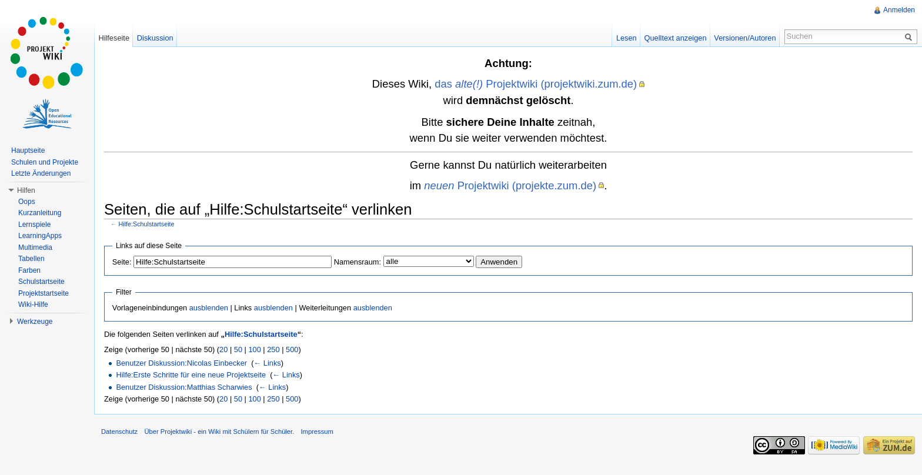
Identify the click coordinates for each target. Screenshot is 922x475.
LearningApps (40, 236)
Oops (26, 202)
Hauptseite (28, 150)
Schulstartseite (41, 281)
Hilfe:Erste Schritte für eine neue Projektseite (191, 374)
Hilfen (26, 190)
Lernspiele (34, 224)
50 (238, 349)
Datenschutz (119, 431)
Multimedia (35, 247)
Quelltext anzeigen (675, 38)
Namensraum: (357, 261)
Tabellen (31, 259)
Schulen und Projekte (44, 162)
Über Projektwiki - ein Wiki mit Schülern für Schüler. (219, 431)
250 (273, 349)
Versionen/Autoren (745, 38)
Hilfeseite (113, 38)
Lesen (626, 38)
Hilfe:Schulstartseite (147, 224)
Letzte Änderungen (41, 173)
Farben (29, 270)
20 (223, 349)
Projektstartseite (43, 293)
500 (292, 349)
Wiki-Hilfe (33, 304)
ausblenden (208, 307)
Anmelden (899, 10)
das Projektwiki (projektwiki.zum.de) (536, 84)
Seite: (122, 261)
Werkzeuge (34, 321)
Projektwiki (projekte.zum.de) (510, 185)
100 (254, 349)
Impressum (316, 431)
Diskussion (155, 38)
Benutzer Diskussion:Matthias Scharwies (184, 387)
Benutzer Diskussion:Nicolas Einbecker (181, 363)
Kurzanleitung (39, 213)
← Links (266, 363)
